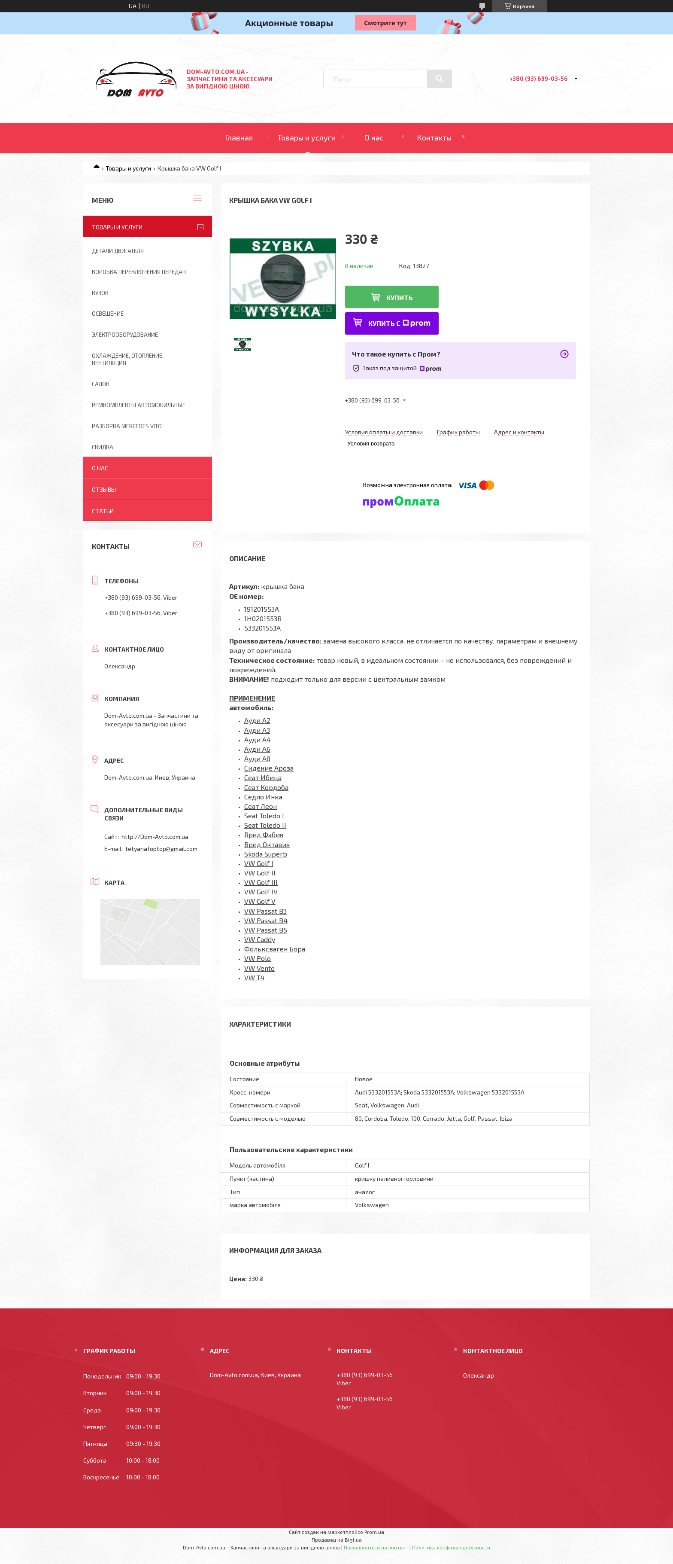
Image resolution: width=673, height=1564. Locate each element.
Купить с (399, 323)
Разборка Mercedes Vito (127, 426)
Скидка (102, 447)
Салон (100, 384)
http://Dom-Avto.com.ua (154, 836)
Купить (399, 297)
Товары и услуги (307, 137)
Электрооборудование (125, 334)
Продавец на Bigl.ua (337, 1540)
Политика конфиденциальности (451, 1547)
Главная (239, 137)
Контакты (434, 137)
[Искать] (439, 79)
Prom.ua (374, 1532)
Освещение (108, 313)
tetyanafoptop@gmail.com (161, 848)
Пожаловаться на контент (376, 1547)
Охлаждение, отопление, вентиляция (128, 359)
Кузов (100, 293)
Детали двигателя (118, 250)
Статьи (103, 511)
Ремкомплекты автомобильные (138, 405)
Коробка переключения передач (139, 271)
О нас (374, 137)
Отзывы (104, 489)
